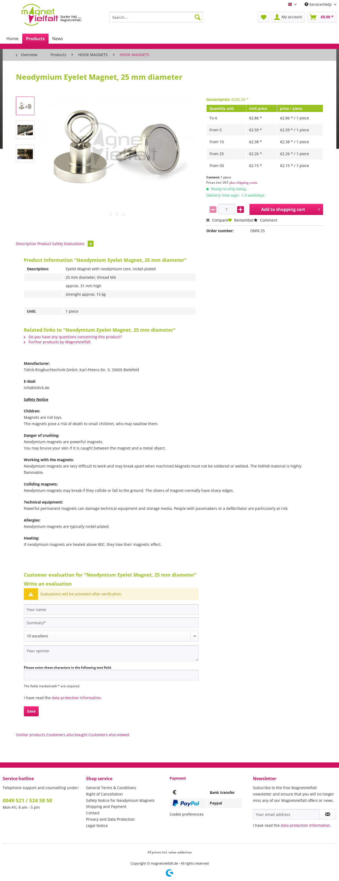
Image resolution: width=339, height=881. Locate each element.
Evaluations (78, 243)
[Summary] (111, 622)
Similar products (30, 734)
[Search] (197, 17)
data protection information (76, 697)
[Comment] (111, 636)
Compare (217, 220)
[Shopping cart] (321, 17)
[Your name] (111, 609)
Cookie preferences (187, 814)
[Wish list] (263, 17)
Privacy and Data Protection (110, 819)
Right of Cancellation (104, 794)
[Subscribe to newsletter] (327, 814)
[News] (57, 39)
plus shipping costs (243, 182)
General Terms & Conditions (111, 787)
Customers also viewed (108, 734)
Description (26, 243)
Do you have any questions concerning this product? (73, 336)
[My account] (288, 17)
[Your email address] (286, 814)
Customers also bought (66, 734)
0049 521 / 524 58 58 (27, 800)
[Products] (35, 39)
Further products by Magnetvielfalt (57, 341)
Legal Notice (97, 825)
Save (31, 711)
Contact (93, 812)
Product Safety (50, 243)
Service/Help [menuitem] (319, 4)
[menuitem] (156, 20)
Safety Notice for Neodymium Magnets (120, 800)
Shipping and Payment (106, 806)
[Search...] (156, 17)
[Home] (12, 39)
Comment (265, 220)
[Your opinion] (111, 653)
